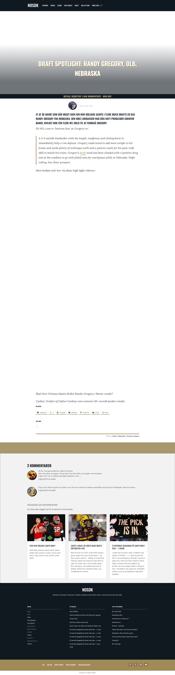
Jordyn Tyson (74, 618)
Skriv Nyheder (71, 665)
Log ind (49, 665)
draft (83, 152)
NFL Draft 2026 (116, 611)
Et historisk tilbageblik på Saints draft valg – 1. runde (128, 547)
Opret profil (58, 665)
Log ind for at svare (47, 479)
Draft (77, 5)
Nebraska (122, 436)
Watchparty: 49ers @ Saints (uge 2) (122, 633)
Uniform (29, 644)
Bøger (29, 611)
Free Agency (68, 5)
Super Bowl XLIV (32, 641)
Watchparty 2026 (117, 615)
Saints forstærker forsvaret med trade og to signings (85, 615)
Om (43, 665)
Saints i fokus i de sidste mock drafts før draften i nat (86, 547)
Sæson (59, 5)
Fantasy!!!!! (115, 640)
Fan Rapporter (31, 620)
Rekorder (30, 638)
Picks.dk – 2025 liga (118, 626)
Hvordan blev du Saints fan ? (120, 618)
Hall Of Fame (85, 5)
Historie (29, 632)
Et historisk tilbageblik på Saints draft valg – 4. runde (85, 640)
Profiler (29, 635)
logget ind (44, 509)
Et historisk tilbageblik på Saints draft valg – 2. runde (85, 633)
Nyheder (45, 5)
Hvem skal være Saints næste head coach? (125, 637)
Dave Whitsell (74, 611)
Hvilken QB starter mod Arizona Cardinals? (125, 629)
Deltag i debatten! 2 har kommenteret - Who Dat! (88, 96)
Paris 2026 (95, 5)
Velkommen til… (117, 622)
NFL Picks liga (116, 644)
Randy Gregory (133, 436)
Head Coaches (31, 629)
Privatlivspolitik (84, 665)
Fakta (29, 617)
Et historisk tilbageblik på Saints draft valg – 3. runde (85, 637)
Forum (52, 5)
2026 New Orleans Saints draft (42, 545)
